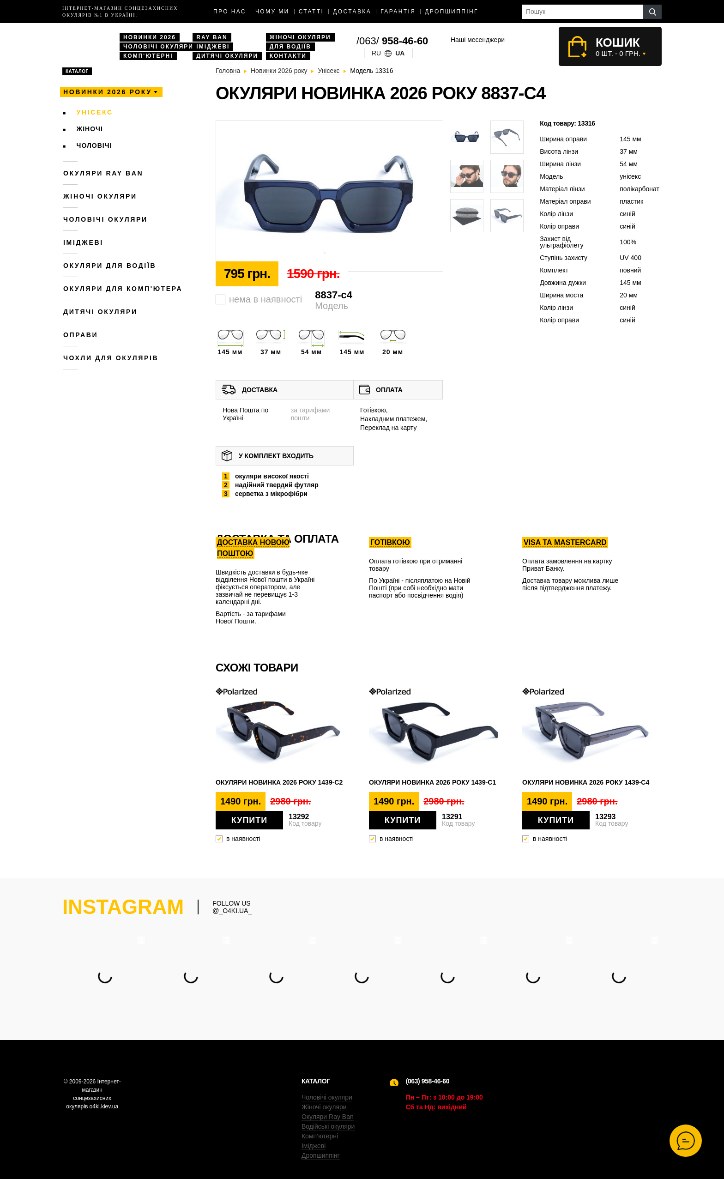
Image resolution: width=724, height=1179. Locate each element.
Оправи (80, 335)
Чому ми (272, 11)
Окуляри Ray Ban (328, 1116)
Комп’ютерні (320, 1136)
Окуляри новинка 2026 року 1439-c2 (279, 782)
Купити (249, 820)
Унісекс (95, 112)
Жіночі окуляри (300, 37)
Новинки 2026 (149, 37)
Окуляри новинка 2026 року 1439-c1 (432, 782)
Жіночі (90, 129)
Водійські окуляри (328, 1126)
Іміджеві (212, 46)
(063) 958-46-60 (427, 1081)
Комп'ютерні (148, 56)
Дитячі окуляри (227, 56)
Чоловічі (94, 145)
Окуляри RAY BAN (103, 173)
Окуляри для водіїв (109, 265)
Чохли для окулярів (110, 358)
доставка (352, 11)
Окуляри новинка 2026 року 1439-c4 (585, 782)
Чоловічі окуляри (158, 46)
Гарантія (398, 11)
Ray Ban (211, 37)
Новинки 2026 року (107, 92)
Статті (311, 11)
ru (376, 53)
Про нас (229, 11)
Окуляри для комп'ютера (122, 288)
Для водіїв (290, 46)
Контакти (288, 56)
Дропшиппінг (451, 11)
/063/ (392, 41)
